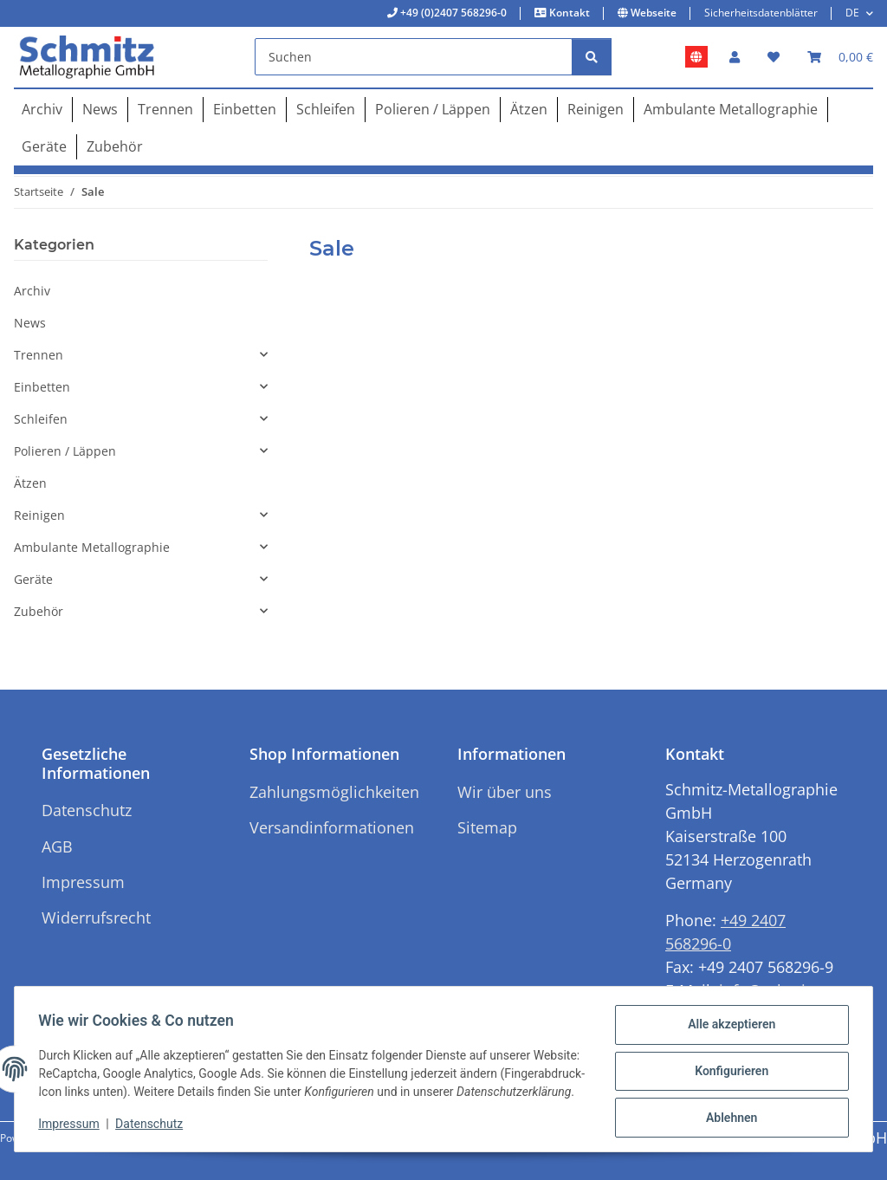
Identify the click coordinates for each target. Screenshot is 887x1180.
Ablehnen (727, 1111)
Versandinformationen (331, 827)
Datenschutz (153, 1128)
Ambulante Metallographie (92, 547)
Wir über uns (504, 791)
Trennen (38, 355)
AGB (57, 846)
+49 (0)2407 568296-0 (452, 12)
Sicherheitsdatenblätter (761, 12)
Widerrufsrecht (96, 917)
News (30, 322)
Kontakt (568, 12)
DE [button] (852, 12)
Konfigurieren (727, 1066)
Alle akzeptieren (727, 1021)
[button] (734, 57)
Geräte (33, 579)
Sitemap (487, 827)
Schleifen (41, 419)
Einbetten (42, 387)
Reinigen (39, 515)
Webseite (652, 12)
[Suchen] (414, 56)
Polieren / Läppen (65, 451)
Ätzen (30, 483)
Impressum (72, 1128)
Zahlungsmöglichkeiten (334, 791)
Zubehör (38, 611)
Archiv (32, 290)
